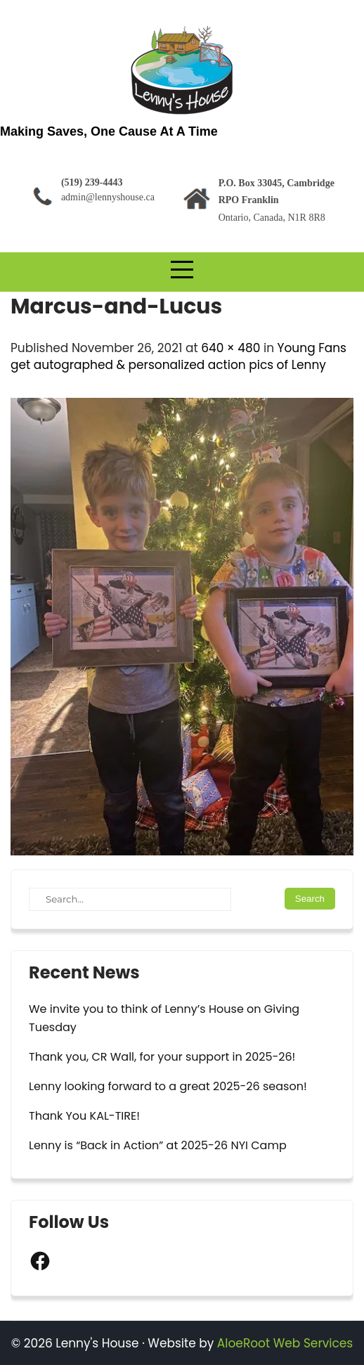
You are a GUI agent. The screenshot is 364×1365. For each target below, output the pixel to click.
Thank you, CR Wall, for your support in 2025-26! (162, 1057)
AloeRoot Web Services (285, 1343)
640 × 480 (230, 347)
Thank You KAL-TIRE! (84, 1116)
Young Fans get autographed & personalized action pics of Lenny (178, 356)
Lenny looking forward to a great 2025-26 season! (168, 1086)
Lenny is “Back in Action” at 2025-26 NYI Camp (158, 1145)
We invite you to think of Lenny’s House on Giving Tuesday (164, 1018)
